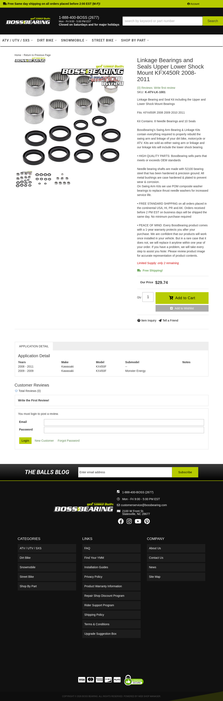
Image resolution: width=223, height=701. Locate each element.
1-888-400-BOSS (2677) (137, 492)
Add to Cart (185, 298)
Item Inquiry (148, 320)
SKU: (140, 92)
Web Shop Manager (149, 696)
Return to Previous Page (37, 55)
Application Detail (34, 346)
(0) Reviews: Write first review (156, 87)
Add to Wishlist (184, 308)
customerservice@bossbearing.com (144, 505)
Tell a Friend (170, 320)
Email (23, 421)
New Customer (44, 440)
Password (26, 429)
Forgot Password (69, 440)
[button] (173, 21)
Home (18, 55)
